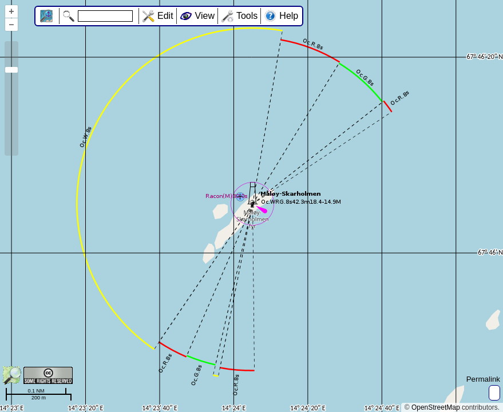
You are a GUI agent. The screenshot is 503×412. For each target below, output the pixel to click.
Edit (165, 16)
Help (288, 16)
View (205, 16)
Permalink (483, 379)
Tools (247, 16)
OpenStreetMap (435, 407)
